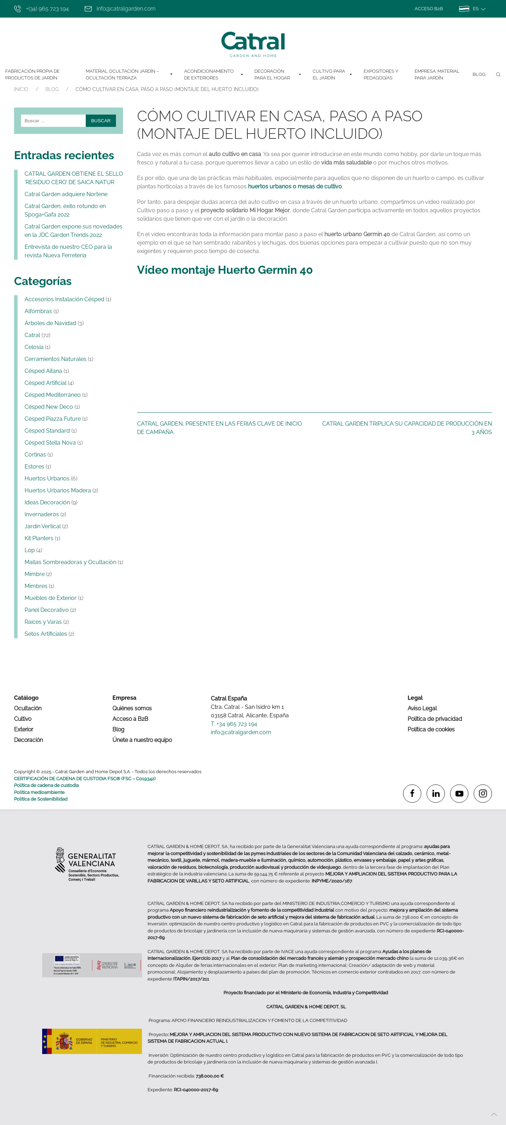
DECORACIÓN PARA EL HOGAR (278, 74)
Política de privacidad (435, 719)
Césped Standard (47, 430)
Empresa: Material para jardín (437, 74)
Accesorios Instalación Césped (64, 299)
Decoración (28, 740)
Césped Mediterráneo (53, 395)
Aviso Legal (422, 708)
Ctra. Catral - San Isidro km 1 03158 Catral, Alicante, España (250, 711)
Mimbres (36, 586)
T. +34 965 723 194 (234, 723)
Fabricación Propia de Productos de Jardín (32, 74)
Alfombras (38, 311)
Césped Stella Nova (50, 442)
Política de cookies (431, 729)
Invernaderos (42, 514)
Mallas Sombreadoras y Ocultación (70, 562)
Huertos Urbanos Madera (58, 490)
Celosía (34, 347)
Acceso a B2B (130, 719)
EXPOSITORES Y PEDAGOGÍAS (381, 74)
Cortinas (35, 454)
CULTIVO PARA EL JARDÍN (333, 74)
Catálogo (26, 697)
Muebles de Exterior (51, 598)
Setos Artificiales (46, 634)
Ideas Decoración (47, 502)
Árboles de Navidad (50, 323)
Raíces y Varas (43, 622)
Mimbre (35, 574)
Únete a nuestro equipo (142, 740)
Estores (34, 466)
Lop (30, 550)
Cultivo (22, 719)
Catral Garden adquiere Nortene (66, 194)
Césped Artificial (45, 383)
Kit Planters (39, 538)
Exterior (23, 729)
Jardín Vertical (43, 526)
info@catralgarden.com (120, 8)
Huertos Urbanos (47, 478)
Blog (479, 74)
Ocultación (27, 708)
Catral (32, 335)
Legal (415, 697)
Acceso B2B (429, 8)
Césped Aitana (43, 371)
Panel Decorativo (47, 610)
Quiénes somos (132, 708)
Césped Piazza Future (53, 418)
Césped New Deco (49, 406)
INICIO (21, 89)
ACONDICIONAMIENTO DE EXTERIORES (214, 74)
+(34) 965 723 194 (41, 8)
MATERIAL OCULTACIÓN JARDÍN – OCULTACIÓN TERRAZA (129, 74)
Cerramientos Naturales (55, 359)
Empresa (124, 697)
